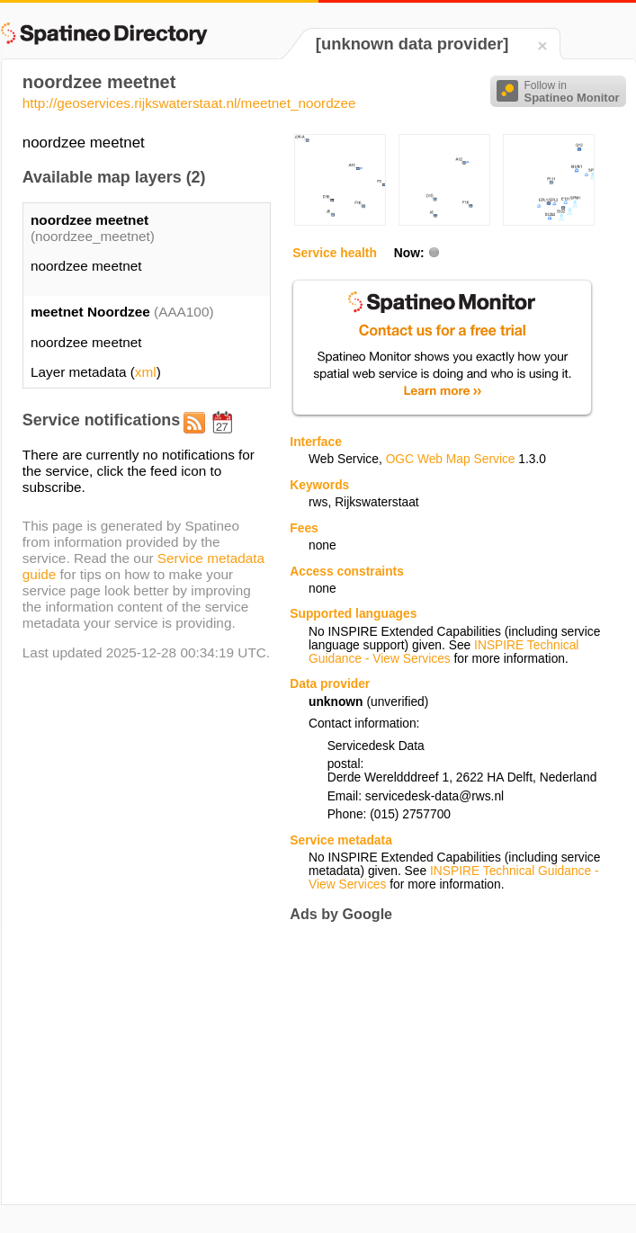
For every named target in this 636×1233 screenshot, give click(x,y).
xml (146, 372)
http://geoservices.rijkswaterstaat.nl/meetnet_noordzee (189, 103)
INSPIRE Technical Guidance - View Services (443, 652)
